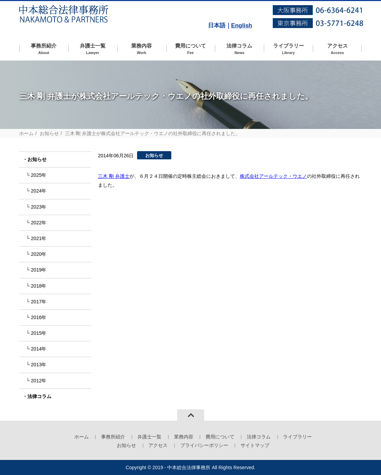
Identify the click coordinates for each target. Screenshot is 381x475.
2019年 (38, 270)
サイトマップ (255, 445)
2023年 (38, 207)
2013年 (38, 364)
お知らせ (49, 133)
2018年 (38, 286)
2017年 (38, 301)
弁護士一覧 (92, 49)
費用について (190, 49)
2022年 (38, 222)
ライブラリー (288, 49)
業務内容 (141, 49)
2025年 (38, 175)
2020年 (38, 254)
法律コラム (239, 49)
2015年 (38, 333)
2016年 (38, 317)
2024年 (38, 191)
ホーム (26, 133)
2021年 (38, 238)
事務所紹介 (43, 49)
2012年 (38, 380)
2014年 (38, 349)
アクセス (337, 49)
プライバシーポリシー (204, 445)
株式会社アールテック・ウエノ (273, 176)
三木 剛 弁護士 (114, 176)
